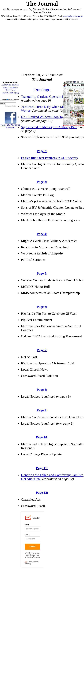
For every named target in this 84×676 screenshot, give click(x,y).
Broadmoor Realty (10, 87)
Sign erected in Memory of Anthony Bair (49, 127)
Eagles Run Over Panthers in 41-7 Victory (49, 158)
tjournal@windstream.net (73, 16)
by (13, 106)
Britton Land (10, 90)
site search (8, 106)
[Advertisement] (22, 45)
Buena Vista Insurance (10, 85)
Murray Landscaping (10, 93)
